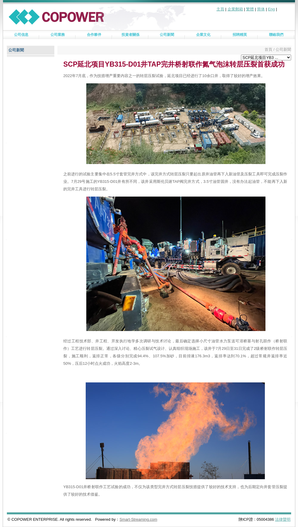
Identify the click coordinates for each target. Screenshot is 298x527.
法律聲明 (283, 519)
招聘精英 (240, 35)
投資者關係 (130, 35)
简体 (261, 9)
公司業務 (57, 35)
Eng (271, 9)
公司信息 (21, 35)
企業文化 (203, 35)
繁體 (250, 9)
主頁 (220, 9)
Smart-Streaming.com (138, 519)
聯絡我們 (276, 35)
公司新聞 (167, 35)
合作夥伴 (94, 35)
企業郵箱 (235, 9)
